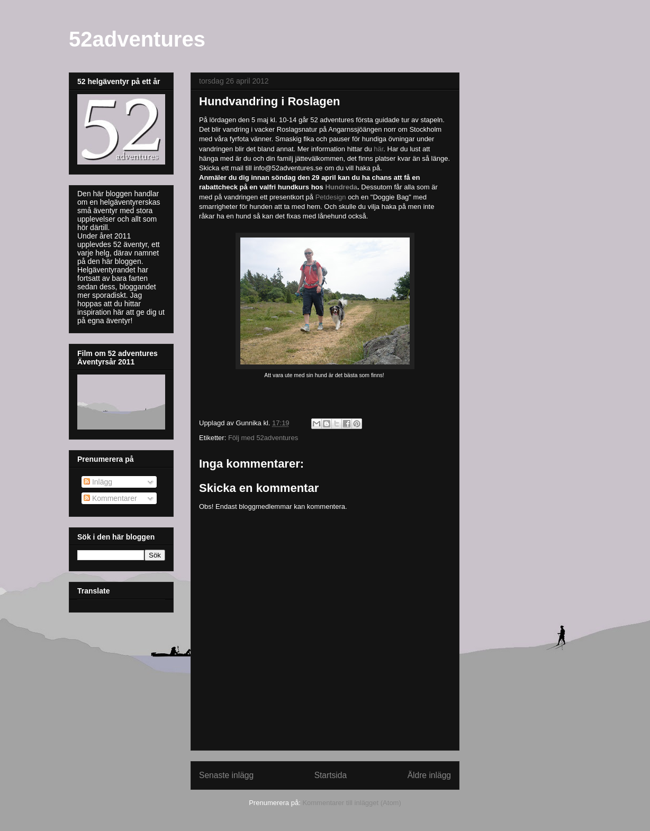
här (378, 149)
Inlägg (98, 482)
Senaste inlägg (226, 775)
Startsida (330, 775)
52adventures (137, 39)
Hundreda (341, 187)
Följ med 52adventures (263, 438)
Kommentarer (110, 498)
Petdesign (330, 197)
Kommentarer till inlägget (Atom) (351, 803)
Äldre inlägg (429, 775)
